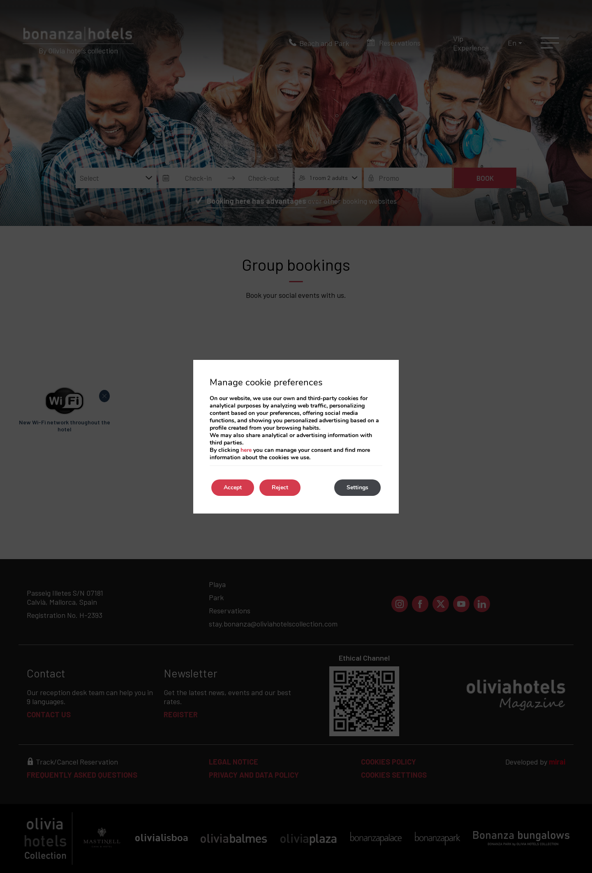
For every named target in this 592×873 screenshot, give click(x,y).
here (246, 450)
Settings (357, 487)
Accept (233, 487)
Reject (280, 487)
